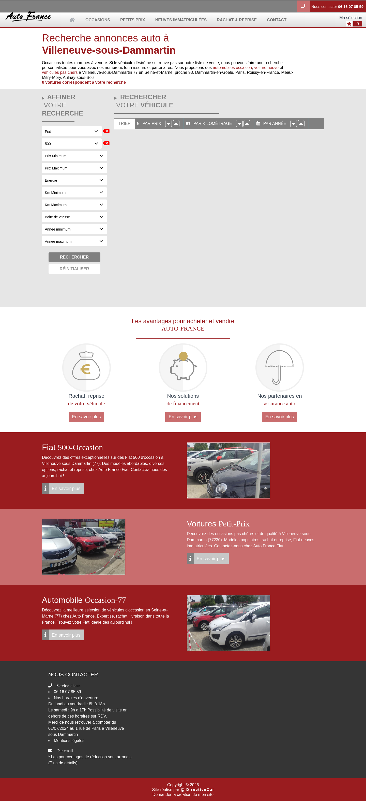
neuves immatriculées (181, 20)
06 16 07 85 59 (350, 6)
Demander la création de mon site (183, 794)
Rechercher (74, 257)
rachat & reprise (237, 20)
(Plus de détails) (63, 763)
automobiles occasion (232, 67)
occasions (97, 20)
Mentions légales (69, 740)
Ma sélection (350, 18)
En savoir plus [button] (86, 416)
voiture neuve (266, 67)
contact (276, 20)
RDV (102, 716)
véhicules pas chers (60, 72)
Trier (124, 123)
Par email (65, 751)
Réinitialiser (74, 269)
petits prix (132, 20)
